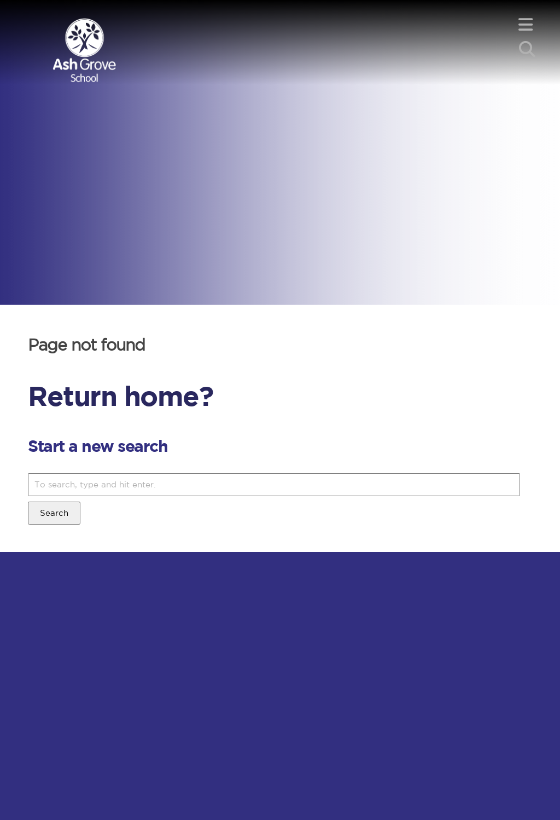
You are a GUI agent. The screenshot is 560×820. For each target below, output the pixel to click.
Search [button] (54, 512)
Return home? (120, 395)
